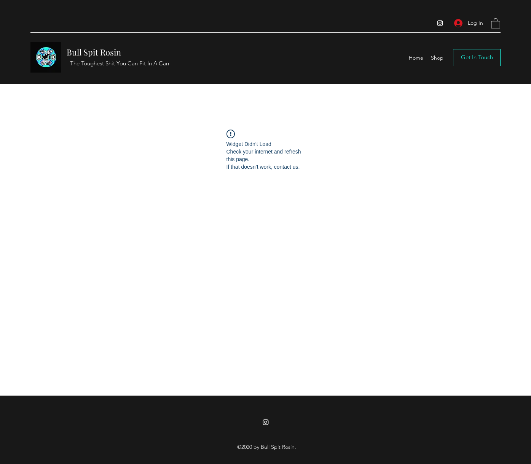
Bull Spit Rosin (94, 52)
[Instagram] (440, 23)
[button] (495, 23)
